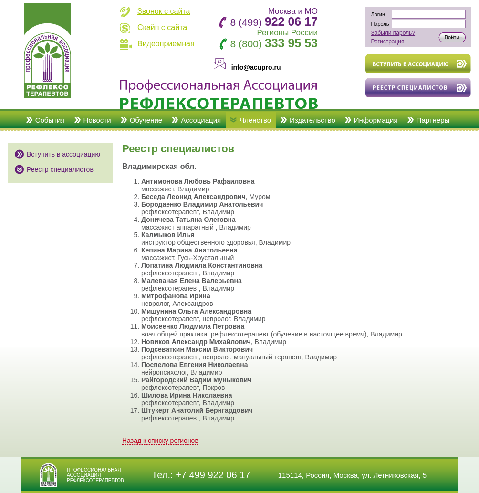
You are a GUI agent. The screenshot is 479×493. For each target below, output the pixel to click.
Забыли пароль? (393, 33)
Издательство (312, 120)
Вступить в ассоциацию (63, 154)
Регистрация (387, 41)
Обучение (146, 120)
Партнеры (433, 120)
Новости (97, 120)
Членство (255, 120)
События (50, 120)
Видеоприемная (166, 44)
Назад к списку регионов (160, 440)
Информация (376, 120)
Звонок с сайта (163, 11)
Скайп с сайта (162, 27)
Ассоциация (201, 120)
